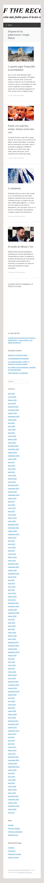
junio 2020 (11, 623)
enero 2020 (12, 639)
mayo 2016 (11, 780)
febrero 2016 (12, 790)
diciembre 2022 (13, 524)
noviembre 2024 (13, 449)
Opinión (21, 95)
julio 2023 (11, 501)
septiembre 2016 (13, 767)
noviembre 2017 (13, 724)
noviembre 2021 (13, 567)
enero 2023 (12, 521)
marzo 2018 (12, 711)
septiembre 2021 (13, 573)
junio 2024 (11, 465)
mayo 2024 (11, 469)
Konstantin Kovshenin (24, 872)
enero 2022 (12, 560)
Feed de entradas (14, 828)
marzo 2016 (12, 786)
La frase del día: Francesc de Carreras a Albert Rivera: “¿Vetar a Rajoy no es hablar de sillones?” (21, 340)
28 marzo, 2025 (13, 216)
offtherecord (18, 12)
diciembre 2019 (13, 642)
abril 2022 (11, 551)
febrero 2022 (12, 557)
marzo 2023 (12, 515)
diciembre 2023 (13, 485)
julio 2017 (11, 737)
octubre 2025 (12, 413)
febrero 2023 (12, 518)
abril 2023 (11, 511)
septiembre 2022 (13, 534)
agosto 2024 (12, 459)
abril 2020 (11, 629)
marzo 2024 (12, 475)
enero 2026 (12, 403)
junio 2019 (11, 662)
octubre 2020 (12, 609)
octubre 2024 (12, 452)
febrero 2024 (12, 479)
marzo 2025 (12, 436)
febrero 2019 (12, 675)
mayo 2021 (11, 587)
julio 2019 (11, 659)
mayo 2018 (11, 704)
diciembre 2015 (13, 796)
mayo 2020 (11, 626)
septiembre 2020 (13, 613)
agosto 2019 (12, 655)
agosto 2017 (12, 734)
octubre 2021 (12, 570)
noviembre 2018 (13, 685)
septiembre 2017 (13, 731)
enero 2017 (12, 754)
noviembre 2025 (13, 410)
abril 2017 (11, 744)
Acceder (11, 825)
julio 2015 (11, 812)
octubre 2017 (12, 727)
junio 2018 (11, 701)
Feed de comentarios (15, 832)
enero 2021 (12, 600)
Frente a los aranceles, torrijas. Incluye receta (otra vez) (21, 129)
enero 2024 (12, 482)
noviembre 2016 (13, 760)
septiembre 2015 (13, 806)
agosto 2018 (12, 695)
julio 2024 (11, 462)
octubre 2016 (12, 763)
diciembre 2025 (13, 407)
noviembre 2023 (13, 488)
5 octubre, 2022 (13, 272)
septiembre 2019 (13, 652)
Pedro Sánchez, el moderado (18, 373)
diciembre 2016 (13, 757)
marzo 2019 (12, 672)
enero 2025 (12, 443)
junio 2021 (11, 583)
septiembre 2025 (13, 416)
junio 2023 (11, 505)
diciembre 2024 (13, 446)
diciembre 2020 (13, 603)
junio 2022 (11, 544)
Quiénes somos (13, 857)
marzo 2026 (12, 397)
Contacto (11, 848)
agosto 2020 (12, 616)
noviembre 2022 (13, 528)
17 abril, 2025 (12, 158)
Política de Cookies (14, 854)
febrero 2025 (12, 439)
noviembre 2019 (13, 645)
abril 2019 (11, 668)
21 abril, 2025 (12, 95)
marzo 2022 (12, 554)
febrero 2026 (12, 400)
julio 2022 (11, 541)
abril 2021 (11, 590)
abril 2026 (11, 393)
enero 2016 (12, 793)
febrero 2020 (12, 636)
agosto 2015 (12, 809)
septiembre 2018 (13, 691)
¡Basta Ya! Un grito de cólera (17, 355)
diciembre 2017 (13, 721)
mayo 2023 (11, 508)
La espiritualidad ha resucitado (18, 358)
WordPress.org (13, 835)
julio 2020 (11, 619)
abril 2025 (11, 433)
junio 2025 (11, 426)
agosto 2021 (12, 577)
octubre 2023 (12, 492)
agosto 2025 (12, 420)
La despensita (14, 188)
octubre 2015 (12, 803)
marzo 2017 (12, 747)
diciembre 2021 (13, 564)
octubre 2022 (12, 531)
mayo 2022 (11, 547)
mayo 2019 (11, 665)
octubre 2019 (12, 649)
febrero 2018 (12, 714)
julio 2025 (11, 423)
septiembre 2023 (13, 495)
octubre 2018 (12, 688)
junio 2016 (11, 776)
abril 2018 (11, 708)
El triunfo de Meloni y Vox (20, 246)
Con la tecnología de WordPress (19, 870)
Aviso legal (11, 851)
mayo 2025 (11, 429)
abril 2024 (11, 472)
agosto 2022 (12, 537)
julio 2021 (11, 580)
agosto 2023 (12, 498)
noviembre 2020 (13, 606)
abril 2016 (11, 783)
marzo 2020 (12, 632)
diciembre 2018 (13, 682)
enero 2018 (12, 718)
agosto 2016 (12, 770)
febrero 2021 (12, 596)
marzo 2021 (12, 593)
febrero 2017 (12, 750)
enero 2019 (12, 678)
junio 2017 (11, 740)
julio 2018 (11, 698)
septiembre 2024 (13, 456)
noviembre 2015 (13, 799)
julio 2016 (11, 773)
